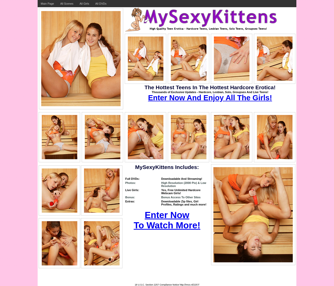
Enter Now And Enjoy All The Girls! (210, 98)
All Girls (84, 3)
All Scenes (66, 3)
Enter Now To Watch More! (167, 220)
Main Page (47, 3)
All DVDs (100, 3)
